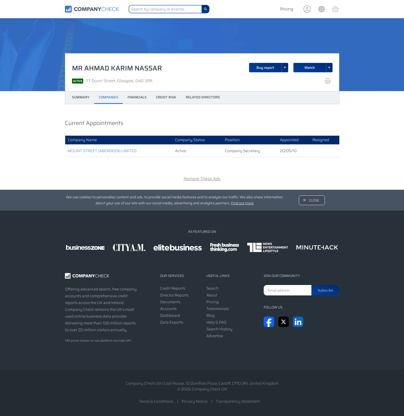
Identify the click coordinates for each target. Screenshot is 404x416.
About (211, 295)
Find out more (242, 203)
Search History (219, 329)
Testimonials (217, 309)
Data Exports (171, 322)
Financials (137, 97)
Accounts (168, 309)
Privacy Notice (194, 401)
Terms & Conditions (156, 401)
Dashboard (170, 315)
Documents (170, 302)
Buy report (272, 67)
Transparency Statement (238, 401)
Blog (210, 315)
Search (212, 288)
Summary (80, 97)
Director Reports (174, 295)
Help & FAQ (216, 322)
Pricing (286, 9)
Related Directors (203, 97)
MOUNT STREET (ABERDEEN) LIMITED (102, 151)
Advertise (214, 336)
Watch (309, 67)
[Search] (205, 9)
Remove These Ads (202, 178)
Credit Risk (166, 97)
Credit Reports (172, 288)
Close (314, 200)
